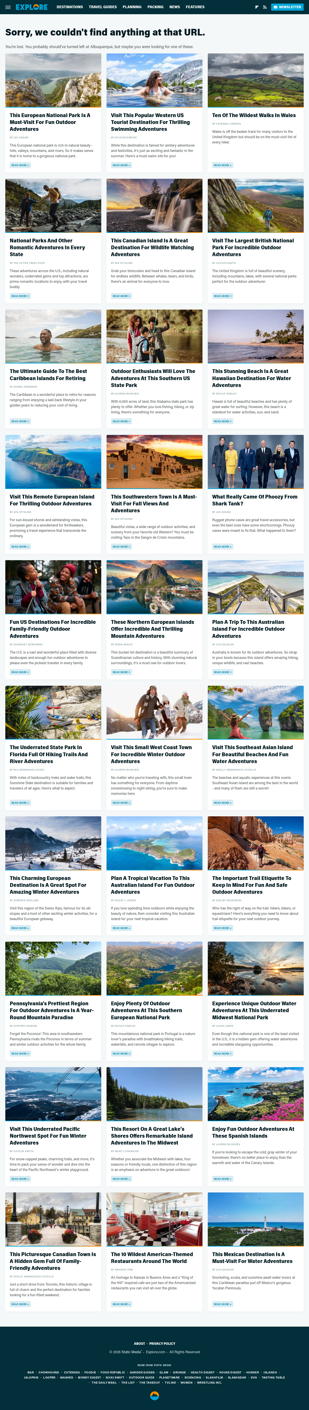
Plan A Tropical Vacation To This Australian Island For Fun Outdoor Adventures (153, 885)
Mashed (66, 1377)
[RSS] (265, 7)
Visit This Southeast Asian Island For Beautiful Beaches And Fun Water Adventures (252, 754)
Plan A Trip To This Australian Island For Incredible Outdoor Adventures (248, 629)
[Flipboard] (257, 7)
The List (128, 1382)
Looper (49, 1377)
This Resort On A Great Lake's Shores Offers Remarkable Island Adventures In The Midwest (152, 1136)
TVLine (170, 1382)
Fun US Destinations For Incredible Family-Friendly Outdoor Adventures (53, 629)
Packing (155, 7)
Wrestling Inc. (209, 1382)
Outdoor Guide (141, 1377)
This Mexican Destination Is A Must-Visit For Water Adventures (252, 1258)
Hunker (252, 1372)
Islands (270, 1372)
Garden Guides (142, 1372)
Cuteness (72, 1372)
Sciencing (193, 1377)
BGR (30, 1372)
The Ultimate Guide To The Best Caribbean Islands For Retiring (48, 374)
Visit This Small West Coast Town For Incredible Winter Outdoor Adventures (151, 754)
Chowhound (49, 1372)
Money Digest (89, 1377)
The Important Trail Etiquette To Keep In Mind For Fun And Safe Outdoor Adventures (251, 885)
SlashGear (237, 1377)
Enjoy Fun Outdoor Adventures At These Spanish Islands (253, 1132)
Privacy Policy (162, 1344)
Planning (132, 7)
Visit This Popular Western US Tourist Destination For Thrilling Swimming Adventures (150, 122)
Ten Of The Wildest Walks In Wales (254, 115)
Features (195, 7)
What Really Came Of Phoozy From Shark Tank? (254, 500)
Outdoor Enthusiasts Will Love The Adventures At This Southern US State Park (153, 378)
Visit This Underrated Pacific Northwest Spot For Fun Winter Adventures (48, 1136)
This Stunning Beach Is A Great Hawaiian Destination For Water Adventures (251, 378)
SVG (254, 1377)
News (174, 7)
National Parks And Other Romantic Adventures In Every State (47, 248)
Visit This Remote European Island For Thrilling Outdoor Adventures (52, 500)
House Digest (230, 1372)
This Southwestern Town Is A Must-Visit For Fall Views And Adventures (154, 504)
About (139, 1344)
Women (186, 1382)
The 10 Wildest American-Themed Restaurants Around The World (152, 1258)
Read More (19, 165)
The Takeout (149, 1382)
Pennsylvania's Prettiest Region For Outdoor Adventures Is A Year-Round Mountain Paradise (52, 1010)
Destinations (70, 7)
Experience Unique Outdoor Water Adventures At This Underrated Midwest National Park (254, 1010)
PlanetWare (169, 1377)
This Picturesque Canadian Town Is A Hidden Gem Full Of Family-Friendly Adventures (53, 1261)
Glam (164, 1372)
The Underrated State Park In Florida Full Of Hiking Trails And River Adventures (49, 754)
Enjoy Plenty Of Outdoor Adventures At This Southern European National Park (146, 1010)
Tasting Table (273, 1377)
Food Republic (113, 1372)
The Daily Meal (104, 1382)
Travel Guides (103, 7)
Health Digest (203, 1372)
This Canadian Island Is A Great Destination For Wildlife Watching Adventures (152, 248)
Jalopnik (31, 1377)
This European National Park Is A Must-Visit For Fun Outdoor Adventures (50, 122)
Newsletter (287, 7)
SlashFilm (214, 1377)
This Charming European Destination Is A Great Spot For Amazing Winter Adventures (48, 885)
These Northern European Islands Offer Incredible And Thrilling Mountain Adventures (152, 629)
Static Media (131, 1351)
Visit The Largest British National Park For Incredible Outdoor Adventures (253, 248)
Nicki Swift (115, 1377)
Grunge (179, 1372)
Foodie (90, 1372)
